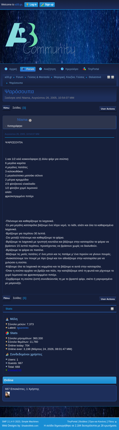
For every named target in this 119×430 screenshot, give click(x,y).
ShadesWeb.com (29, 425)
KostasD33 (14, 370)
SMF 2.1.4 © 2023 (11, 421)
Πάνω (7, 298)
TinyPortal (72, 421)
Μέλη (14, 319)
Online (8, 380)
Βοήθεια (83, 421)
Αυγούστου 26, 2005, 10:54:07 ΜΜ (22, 134)
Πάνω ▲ (112, 421)
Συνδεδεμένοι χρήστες (26, 354)
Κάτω (6, 108)
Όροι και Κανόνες (97, 421)
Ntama (22, 120)
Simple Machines (29, 421)
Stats (9, 308)
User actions (108, 109)
